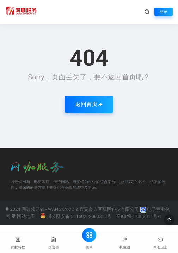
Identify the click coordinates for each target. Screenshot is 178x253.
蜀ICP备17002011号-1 (138, 216)
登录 (163, 11)
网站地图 (23, 216)
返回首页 (89, 104)
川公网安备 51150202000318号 (76, 216)
